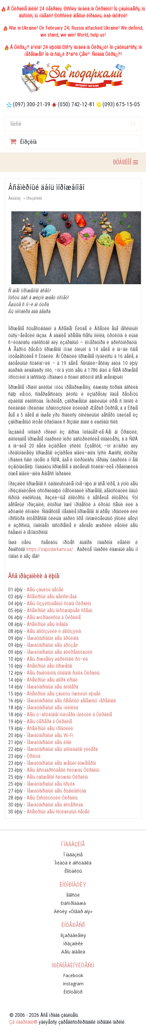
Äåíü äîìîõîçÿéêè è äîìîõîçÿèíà (54, 631)
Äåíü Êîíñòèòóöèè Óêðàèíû (52, 798)
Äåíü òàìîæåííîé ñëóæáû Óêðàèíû (57, 777)
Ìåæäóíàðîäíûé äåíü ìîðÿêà (51, 784)
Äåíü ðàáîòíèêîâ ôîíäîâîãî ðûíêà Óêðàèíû (63, 673)
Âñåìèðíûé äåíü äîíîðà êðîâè (52, 680)
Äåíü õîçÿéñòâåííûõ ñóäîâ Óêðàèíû (59, 604)
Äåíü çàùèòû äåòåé (45, 590)
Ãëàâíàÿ (14, 198)
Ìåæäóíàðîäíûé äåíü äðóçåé (52, 645)
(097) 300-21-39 (31, 104)
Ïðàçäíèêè (34, 198)
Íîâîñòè (73, 895)
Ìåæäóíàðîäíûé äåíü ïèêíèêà (52, 708)
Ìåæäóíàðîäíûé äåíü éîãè (49, 742)
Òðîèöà (33, 756)
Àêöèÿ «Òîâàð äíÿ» (73, 911)
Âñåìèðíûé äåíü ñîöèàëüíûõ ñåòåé (58, 812)
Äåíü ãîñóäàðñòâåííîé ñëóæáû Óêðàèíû (63, 770)
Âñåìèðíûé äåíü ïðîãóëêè (50, 728)
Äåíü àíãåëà (73, 952)
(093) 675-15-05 (121, 104)
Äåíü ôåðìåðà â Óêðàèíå (49, 721)
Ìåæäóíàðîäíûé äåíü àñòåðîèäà (55, 805)
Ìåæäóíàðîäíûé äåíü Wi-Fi (50, 735)
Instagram (73, 984)
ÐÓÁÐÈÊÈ (125, 161)
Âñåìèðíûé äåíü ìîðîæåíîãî (49, 666)
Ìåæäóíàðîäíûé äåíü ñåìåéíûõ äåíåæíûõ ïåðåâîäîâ (71, 701)
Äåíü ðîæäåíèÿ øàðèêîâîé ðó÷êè (57, 659)
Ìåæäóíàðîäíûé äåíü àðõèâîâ (53, 638)
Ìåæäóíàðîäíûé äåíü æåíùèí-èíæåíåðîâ (61, 763)
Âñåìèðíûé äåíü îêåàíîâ (47, 624)
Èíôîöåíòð (73, 992)
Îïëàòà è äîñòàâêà (73, 863)
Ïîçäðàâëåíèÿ (73, 935)
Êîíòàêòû (73, 871)
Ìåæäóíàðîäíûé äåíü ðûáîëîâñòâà (56, 791)
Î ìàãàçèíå (73, 855)
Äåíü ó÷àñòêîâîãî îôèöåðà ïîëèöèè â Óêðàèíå (69, 715)
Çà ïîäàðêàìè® (23, 1022)
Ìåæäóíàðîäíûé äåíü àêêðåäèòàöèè (59, 652)
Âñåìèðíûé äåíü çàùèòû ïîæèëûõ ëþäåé (64, 694)
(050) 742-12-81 (76, 104)
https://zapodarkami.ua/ (49, 549)
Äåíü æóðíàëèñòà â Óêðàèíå (54, 617)
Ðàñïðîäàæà (73, 903)
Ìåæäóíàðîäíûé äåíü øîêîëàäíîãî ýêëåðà (62, 749)
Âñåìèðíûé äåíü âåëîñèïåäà (52, 597)
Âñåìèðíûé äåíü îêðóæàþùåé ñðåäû (59, 610)
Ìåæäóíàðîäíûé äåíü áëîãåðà (52, 687)
